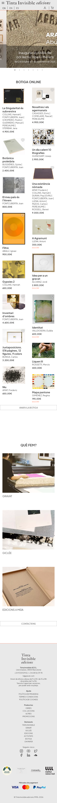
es (17, 8)
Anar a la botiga (28, 407)
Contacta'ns (28, 623)
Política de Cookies (28, 699)
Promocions (28, 716)
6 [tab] (37, 70)
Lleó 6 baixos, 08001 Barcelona (28, 670)
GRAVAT (29, 728)
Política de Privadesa (28, 694)
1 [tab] (14, 70)
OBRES (28, 708)
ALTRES (28, 713)
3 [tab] (24, 70)
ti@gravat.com (28, 676)
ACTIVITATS (28, 736)
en (10, 8)
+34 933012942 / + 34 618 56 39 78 (28, 673)
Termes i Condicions (28, 697)
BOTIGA (28, 739)
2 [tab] (19, 70)
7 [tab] (42, 70)
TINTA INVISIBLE (28, 725)
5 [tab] (33, 70)
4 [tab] (28, 70)
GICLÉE (28, 730)
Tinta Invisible (28, 654)
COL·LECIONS (29, 711)
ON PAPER (28, 741)
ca (4, 8)
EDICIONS (28, 733)
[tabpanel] (28, 39)
